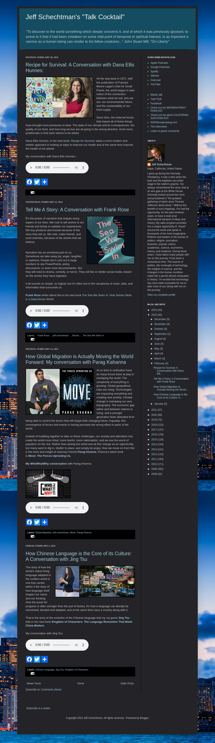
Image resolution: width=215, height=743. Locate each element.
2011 (154, 459)
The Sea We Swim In (93, 335)
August (158, 338)
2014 (154, 444)
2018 (154, 424)
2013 (154, 449)
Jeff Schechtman (162, 164)
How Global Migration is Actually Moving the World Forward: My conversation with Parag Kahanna (79, 359)
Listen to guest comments (165, 131)
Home (80, 683)
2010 (154, 464)
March (158, 358)
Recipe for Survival (82, 140)
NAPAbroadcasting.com (164, 122)
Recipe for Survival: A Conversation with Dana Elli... (169, 370)
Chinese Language (44, 669)
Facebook (156, 103)
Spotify (154, 71)
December (160, 319)
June (157, 343)
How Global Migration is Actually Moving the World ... (171, 388)
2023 (154, 310)
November (160, 324)
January (159, 403)
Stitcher (155, 75)
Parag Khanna (84, 532)
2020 (154, 414)
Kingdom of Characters (76, 669)
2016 (154, 434)
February (159, 363)
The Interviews (159, 126)
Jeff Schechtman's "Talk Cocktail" (75, 17)
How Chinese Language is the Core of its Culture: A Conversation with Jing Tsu (79, 556)
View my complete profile (161, 294)
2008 (154, 474)
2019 (154, 419)
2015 (154, 439)
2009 (154, 469)
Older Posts (127, 683)
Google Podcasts (160, 67)
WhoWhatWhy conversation (48, 463)
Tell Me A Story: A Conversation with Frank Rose (77, 209)
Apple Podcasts (159, 62)
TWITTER (156, 99)
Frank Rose (43, 335)
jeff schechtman (60, 335)
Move (73, 532)
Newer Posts (34, 683)
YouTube (155, 84)
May (157, 348)
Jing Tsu (59, 669)
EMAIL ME (157, 94)
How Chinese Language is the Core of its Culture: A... (170, 396)
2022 (154, 314)
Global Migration (43, 532)
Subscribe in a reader (38, 708)
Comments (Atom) (51, 689)
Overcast (156, 80)
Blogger (144, 718)
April (157, 353)
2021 (154, 409)
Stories (75, 335)
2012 (154, 454)
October (159, 328)
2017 (154, 429)
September (160, 333)
